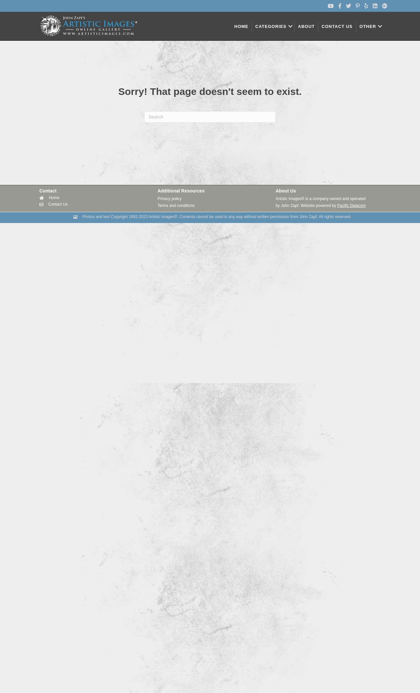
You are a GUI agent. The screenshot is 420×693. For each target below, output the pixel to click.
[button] (290, 26)
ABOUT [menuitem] (306, 26)
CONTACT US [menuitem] (337, 26)
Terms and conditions (176, 205)
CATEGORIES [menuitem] (270, 26)
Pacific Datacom (351, 205)
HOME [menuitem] (241, 26)
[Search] (210, 117)
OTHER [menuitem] (368, 26)
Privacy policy (169, 198)
